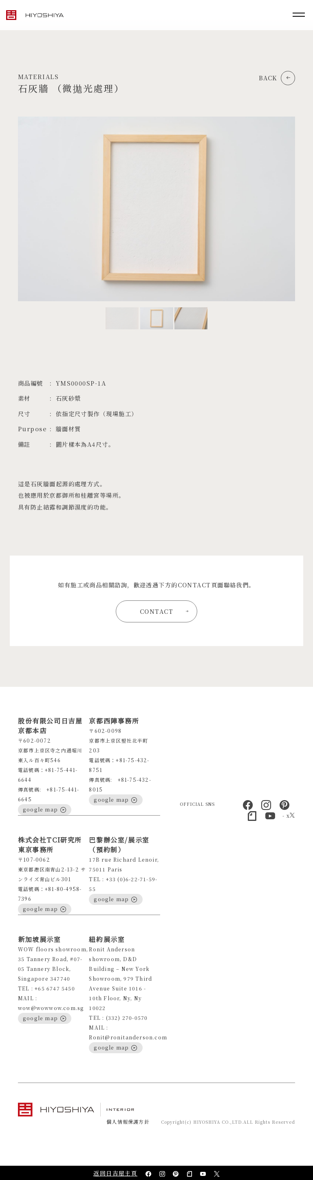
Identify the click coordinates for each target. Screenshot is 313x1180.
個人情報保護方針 (128, 1121)
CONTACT (164, 611)
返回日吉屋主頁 (115, 1173)
